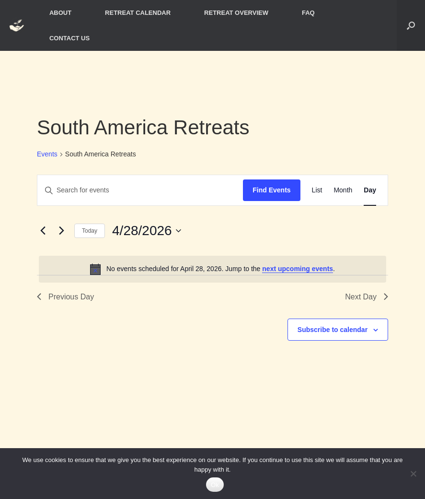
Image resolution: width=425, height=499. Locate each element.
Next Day (366, 297)
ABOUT (60, 12)
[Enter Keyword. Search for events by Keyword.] (140, 190)
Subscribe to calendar (333, 329)
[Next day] (61, 231)
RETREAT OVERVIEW (236, 12)
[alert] (212, 269)
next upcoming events (297, 269)
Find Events (271, 190)
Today (89, 230)
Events (47, 154)
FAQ (308, 12)
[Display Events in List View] (317, 190)
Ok (215, 484)
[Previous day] (42, 231)
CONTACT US (69, 38)
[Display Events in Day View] (370, 190)
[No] (413, 473)
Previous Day (65, 297)
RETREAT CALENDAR (138, 12)
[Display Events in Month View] (342, 190)
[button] (411, 25)
